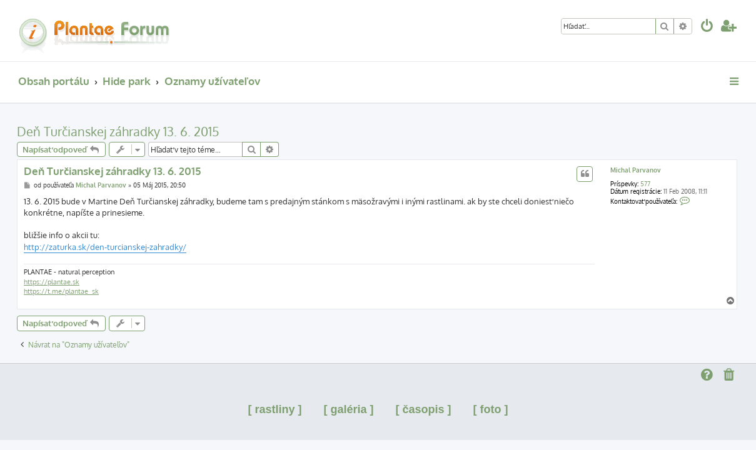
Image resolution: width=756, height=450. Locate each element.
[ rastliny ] (274, 409)
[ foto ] (490, 409)
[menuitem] (707, 27)
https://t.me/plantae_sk (61, 291)
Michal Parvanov (635, 170)
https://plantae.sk (51, 282)
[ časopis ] (423, 409)
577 (645, 184)
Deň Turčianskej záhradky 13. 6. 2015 (118, 131)
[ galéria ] (348, 409)
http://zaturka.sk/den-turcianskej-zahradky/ (105, 247)
